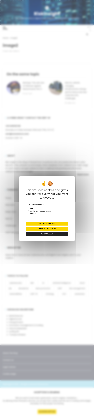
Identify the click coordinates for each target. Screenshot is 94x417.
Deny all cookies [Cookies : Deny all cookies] (47, 228)
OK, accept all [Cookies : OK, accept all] (47, 223)
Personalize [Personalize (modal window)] (47, 233)
